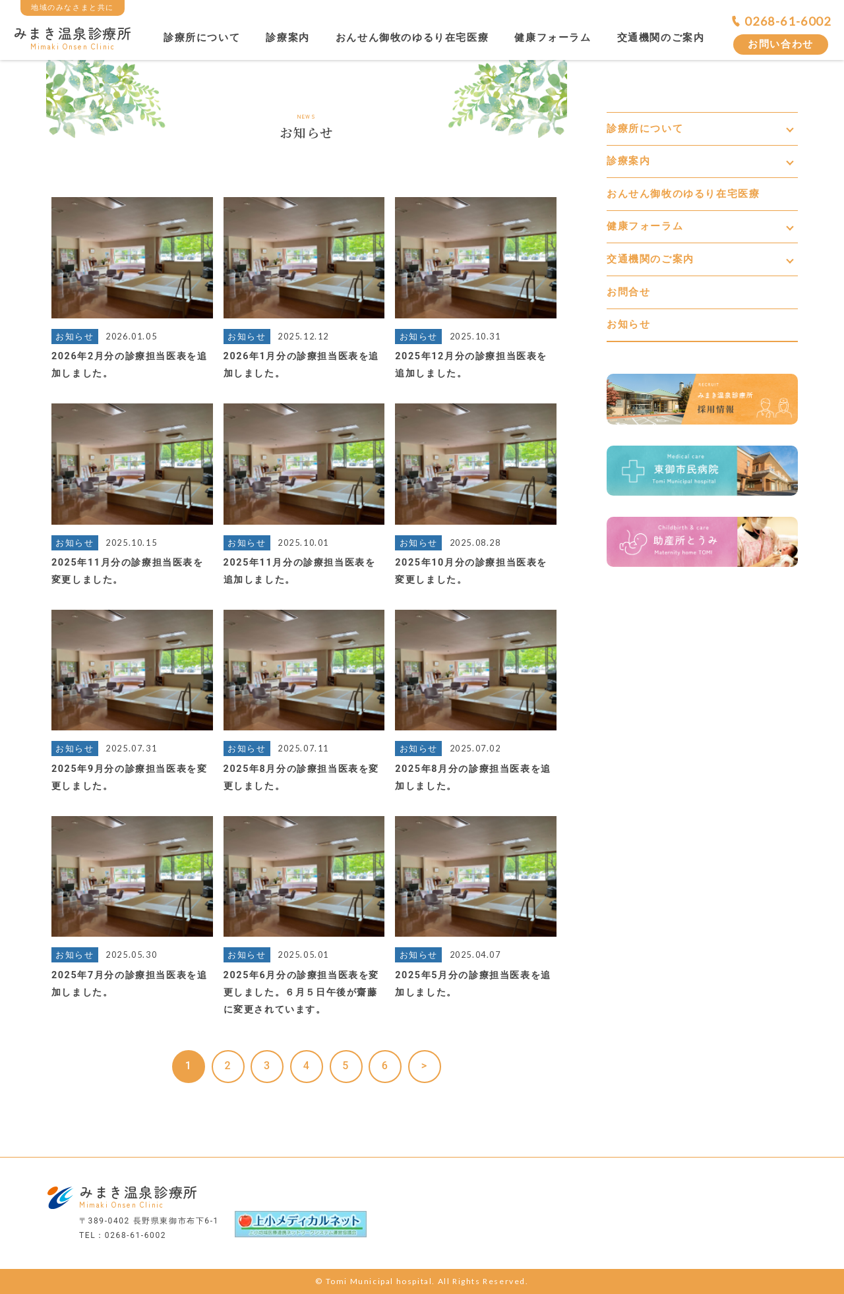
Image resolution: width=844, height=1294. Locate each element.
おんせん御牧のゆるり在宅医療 (412, 38)
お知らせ (628, 324)
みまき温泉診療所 (73, 36)
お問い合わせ (781, 44)
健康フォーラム (552, 38)
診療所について (202, 38)
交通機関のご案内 (661, 38)
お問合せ (628, 292)
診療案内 (287, 38)
